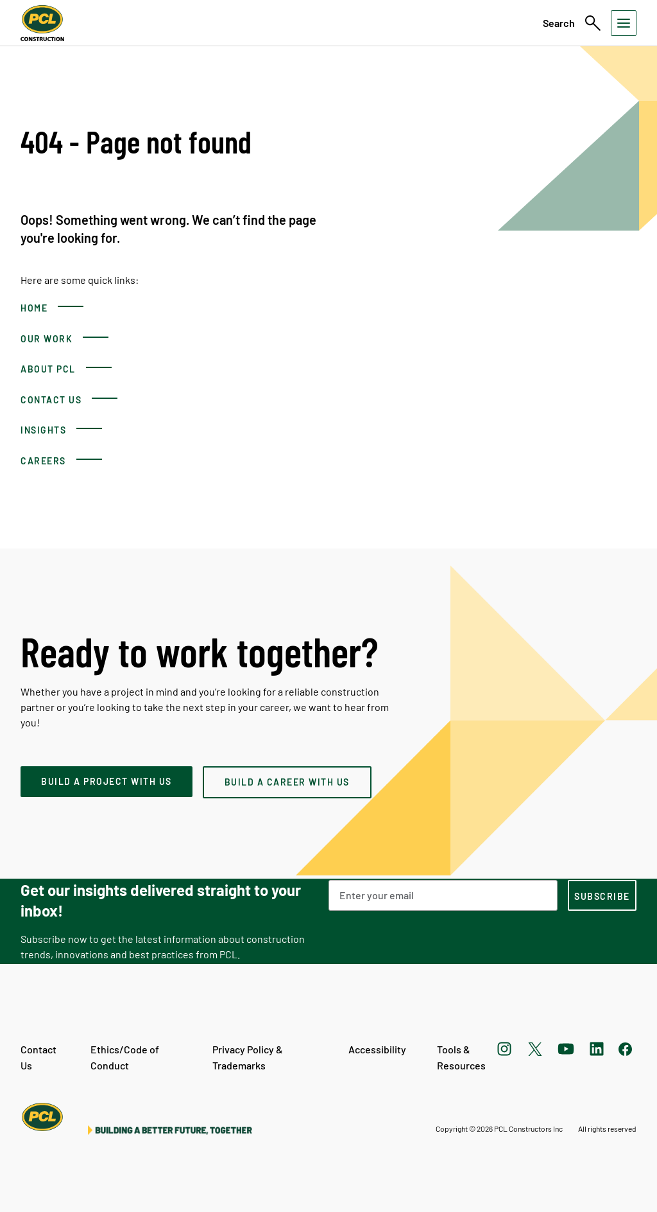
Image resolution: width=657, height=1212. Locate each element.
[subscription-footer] (602, 895)
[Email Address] (443, 895)
